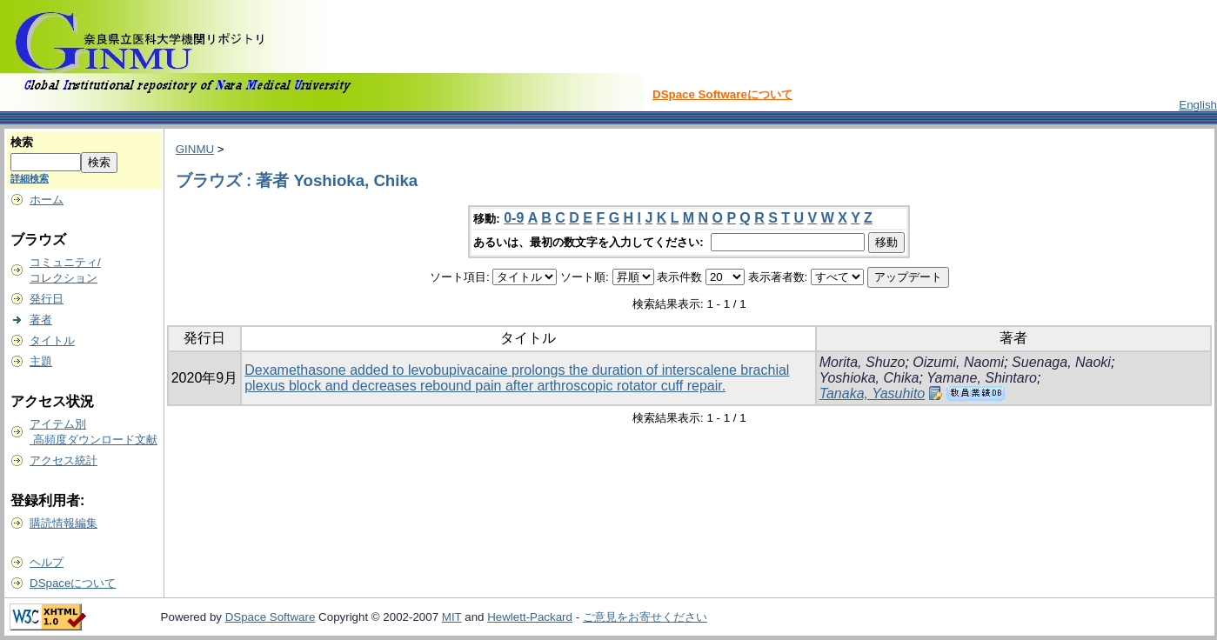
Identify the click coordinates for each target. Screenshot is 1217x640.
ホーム (47, 199)
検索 (21, 142)
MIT (452, 616)
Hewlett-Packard (529, 616)
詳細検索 (29, 178)
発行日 (47, 298)
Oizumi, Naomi (958, 362)
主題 (41, 361)
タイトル (52, 340)
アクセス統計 (63, 460)
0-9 (514, 217)
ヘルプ (47, 562)
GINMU (195, 149)
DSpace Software (270, 616)
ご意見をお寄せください (645, 616)
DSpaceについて (73, 583)
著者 (41, 319)
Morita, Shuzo (862, 362)
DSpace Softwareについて (722, 94)
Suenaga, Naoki (1061, 362)
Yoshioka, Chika (869, 377)
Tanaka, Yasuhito (872, 393)
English (1198, 104)
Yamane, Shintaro (981, 377)
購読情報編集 (63, 523)
